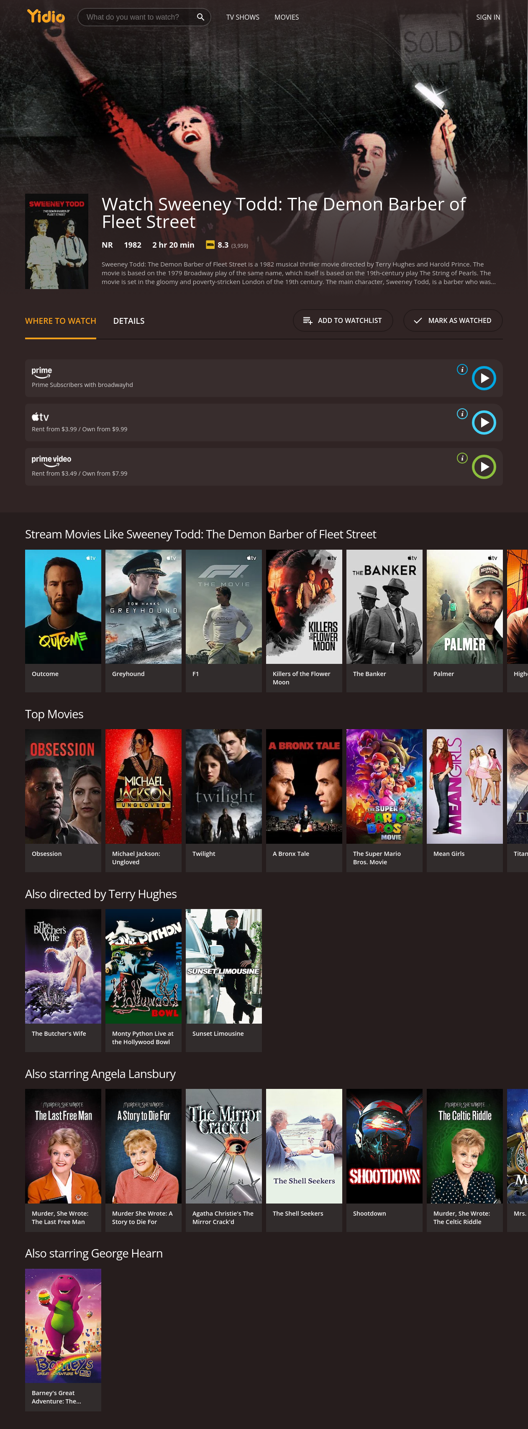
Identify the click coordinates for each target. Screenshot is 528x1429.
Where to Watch (60, 320)
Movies (286, 17)
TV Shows (242, 17)
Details (128, 320)
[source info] (461, 369)
